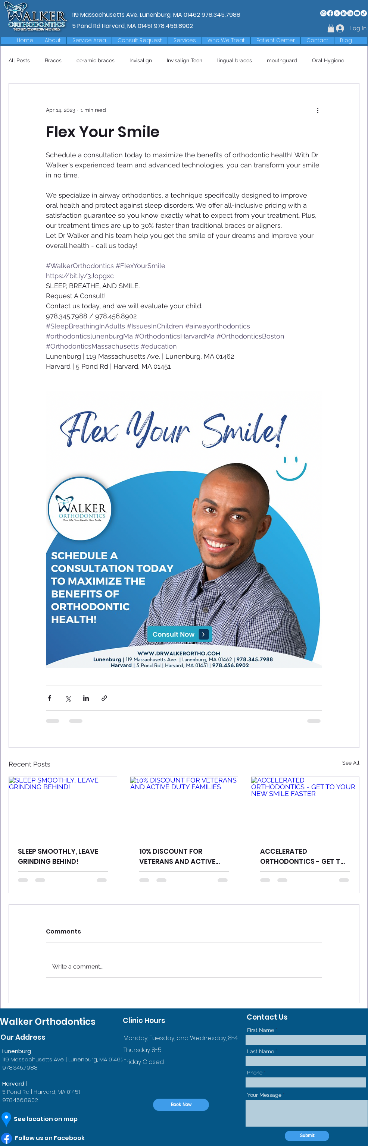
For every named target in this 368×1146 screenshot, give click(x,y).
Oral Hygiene (328, 60)
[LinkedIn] (343, 13)
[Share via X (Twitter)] (67, 698)
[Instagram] (323, 13)
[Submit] (307, 1136)
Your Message (264, 1095)
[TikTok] (364, 13)
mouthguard (282, 60)
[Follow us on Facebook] (57, 1138)
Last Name (260, 1051)
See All (350, 763)
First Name (260, 1030)
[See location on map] (52, 1119)
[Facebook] (330, 13)
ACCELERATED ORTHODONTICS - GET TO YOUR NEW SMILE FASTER (303, 856)
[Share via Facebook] (49, 698)
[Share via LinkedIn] (86, 698)
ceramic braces (96, 60)
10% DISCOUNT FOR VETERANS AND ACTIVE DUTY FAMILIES (177, 856)
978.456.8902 (173, 26)
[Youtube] (357, 13)
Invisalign (141, 60)
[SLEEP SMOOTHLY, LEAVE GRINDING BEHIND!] (63, 807)
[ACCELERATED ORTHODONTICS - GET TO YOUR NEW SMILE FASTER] (305, 807)
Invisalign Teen (184, 60)
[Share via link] (104, 698)
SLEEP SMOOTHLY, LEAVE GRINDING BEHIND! (58, 856)
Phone (254, 1072)
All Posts (19, 60)
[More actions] (317, 110)
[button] (89, 40)
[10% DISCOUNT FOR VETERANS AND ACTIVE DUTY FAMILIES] (184, 807)
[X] (337, 13)
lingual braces (234, 60)
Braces (53, 60)
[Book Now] (181, 1105)
